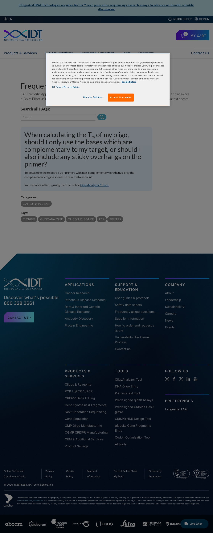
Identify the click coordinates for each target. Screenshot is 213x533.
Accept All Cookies (120, 97)
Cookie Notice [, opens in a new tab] (128, 82)
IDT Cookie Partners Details (66, 87)
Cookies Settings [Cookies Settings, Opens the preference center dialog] (92, 97)
